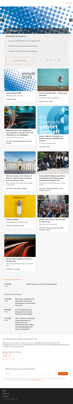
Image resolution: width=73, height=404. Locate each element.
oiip (6, 3)
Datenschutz (6, 393)
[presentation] (2, 20)
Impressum (5, 396)
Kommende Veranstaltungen (14, 279)
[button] (36, 41)
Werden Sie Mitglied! (20, 60)
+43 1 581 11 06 (7, 354)
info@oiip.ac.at (6, 355)
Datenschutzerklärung (35, 379)
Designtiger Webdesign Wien (10, 398)
